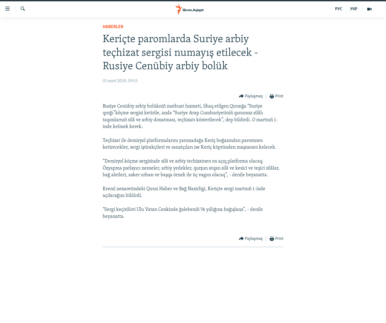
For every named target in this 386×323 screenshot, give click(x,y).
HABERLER (113, 27)
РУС (338, 9)
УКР (353, 9)
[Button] (251, 96)
